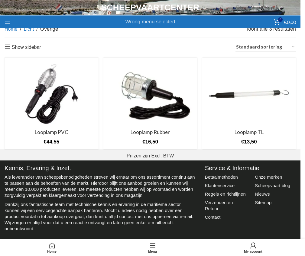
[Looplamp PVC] (51, 93)
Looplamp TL (249, 131)
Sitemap (263, 201)
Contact (213, 216)
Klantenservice (220, 184)
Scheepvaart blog (272, 184)
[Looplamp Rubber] (150, 93)
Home (11, 29)
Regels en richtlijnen (225, 193)
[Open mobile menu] (8, 22)
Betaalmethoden (221, 176)
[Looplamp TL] (249, 93)
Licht (29, 29)
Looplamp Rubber (150, 131)
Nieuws (262, 193)
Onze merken (268, 176)
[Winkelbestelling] (265, 47)
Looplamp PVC (51, 131)
